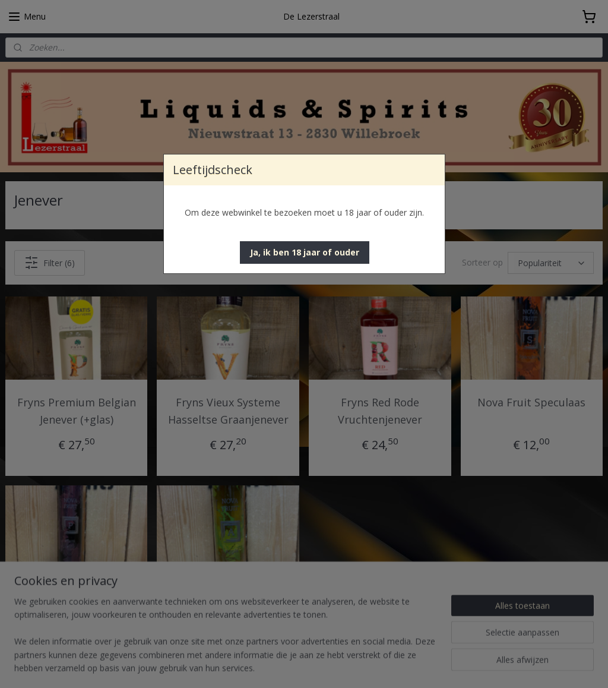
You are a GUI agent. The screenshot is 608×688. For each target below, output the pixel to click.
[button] (304, 252)
